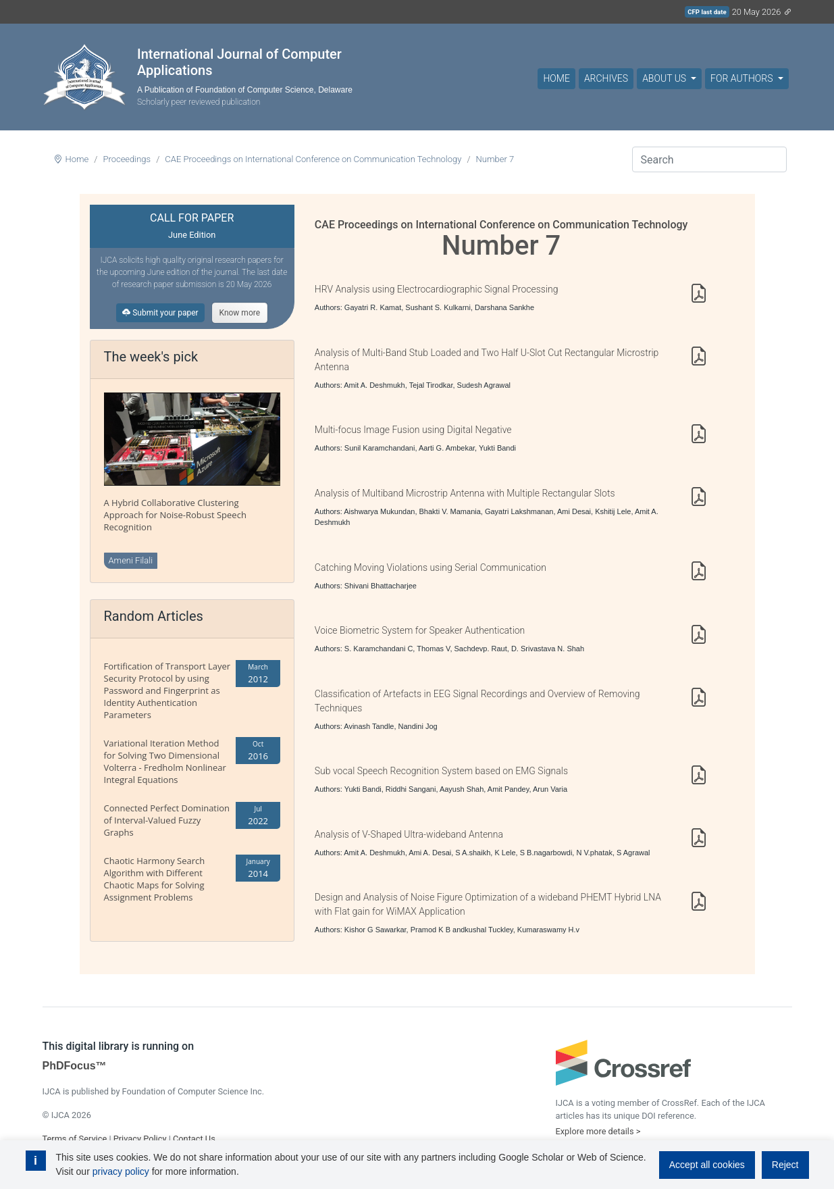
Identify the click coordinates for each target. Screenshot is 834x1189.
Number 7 (495, 159)
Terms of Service (75, 1139)
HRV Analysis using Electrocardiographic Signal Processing (436, 289)
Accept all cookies (707, 1164)
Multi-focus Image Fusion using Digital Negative (413, 429)
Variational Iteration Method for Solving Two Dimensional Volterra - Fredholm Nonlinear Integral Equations (165, 761)
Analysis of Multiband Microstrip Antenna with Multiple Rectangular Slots (465, 493)
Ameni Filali (131, 560)
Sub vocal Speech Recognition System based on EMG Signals (441, 770)
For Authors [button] (742, 78)
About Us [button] (665, 78)
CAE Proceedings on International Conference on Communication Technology (313, 159)
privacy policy (121, 1171)
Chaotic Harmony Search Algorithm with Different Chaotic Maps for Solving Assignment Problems (154, 879)
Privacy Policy (140, 1139)
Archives (606, 78)
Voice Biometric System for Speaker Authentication (420, 630)
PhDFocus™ (75, 1065)
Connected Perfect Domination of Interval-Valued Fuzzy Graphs (167, 820)
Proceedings (127, 159)
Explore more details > (598, 1131)
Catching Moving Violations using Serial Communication (430, 567)
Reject (785, 1164)
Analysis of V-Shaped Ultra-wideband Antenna (409, 834)
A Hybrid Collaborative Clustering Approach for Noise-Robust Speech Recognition (175, 515)
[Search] (709, 159)
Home (556, 78)
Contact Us (194, 1139)
